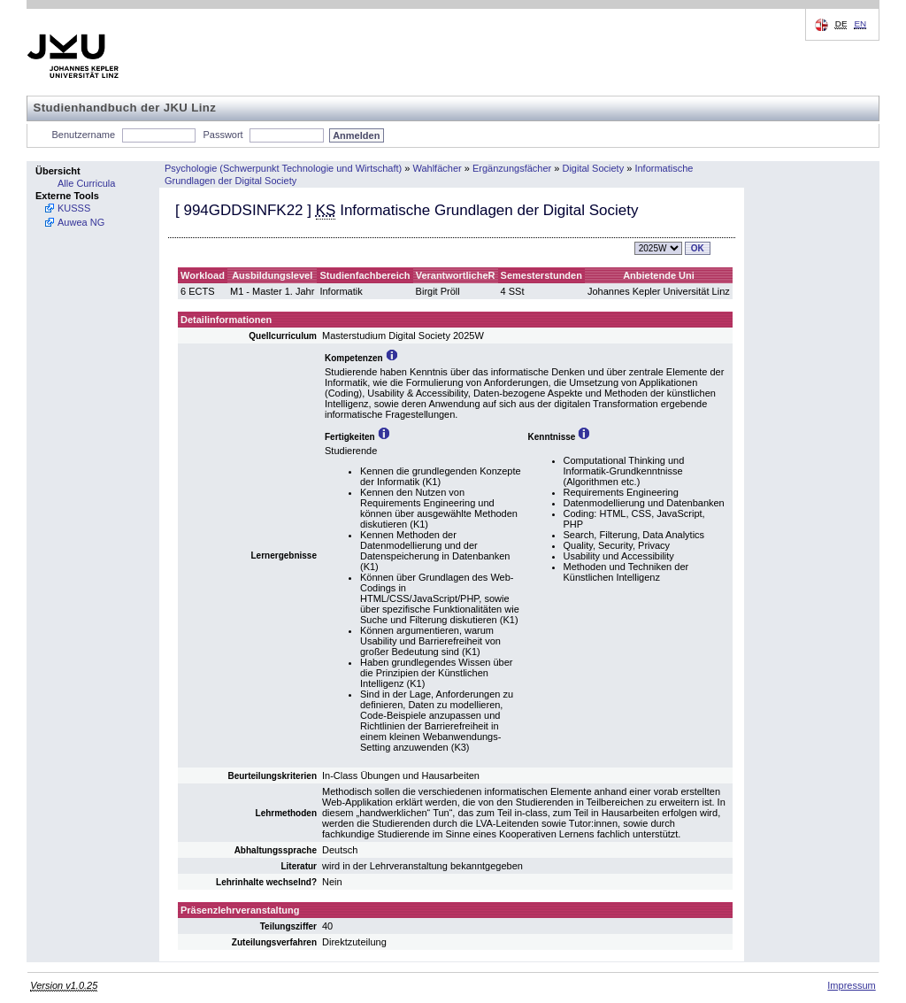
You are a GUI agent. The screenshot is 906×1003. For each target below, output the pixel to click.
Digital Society (593, 168)
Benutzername (84, 134)
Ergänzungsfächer (511, 168)
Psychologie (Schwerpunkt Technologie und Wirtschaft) (283, 168)
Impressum (851, 985)
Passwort (222, 134)
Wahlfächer (436, 168)
